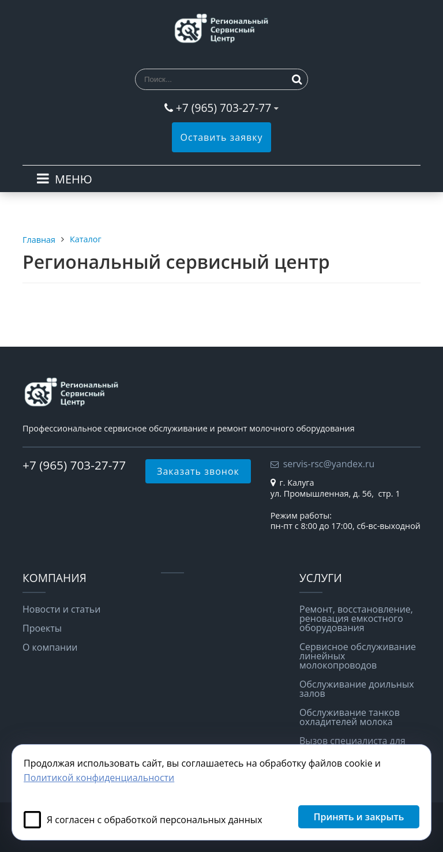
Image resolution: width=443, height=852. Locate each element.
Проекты (42, 628)
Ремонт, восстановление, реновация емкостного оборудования (356, 618)
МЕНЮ (73, 179)
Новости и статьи (61, 609)
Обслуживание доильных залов (356, 689)
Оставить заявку (222, 137)
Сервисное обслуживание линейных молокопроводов (357, 656)
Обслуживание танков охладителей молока (349, 717)
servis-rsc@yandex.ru (329, 463)
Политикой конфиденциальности (99, 777)
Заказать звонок (198, 471)
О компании (50, 647)
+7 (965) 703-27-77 (223, 107)
